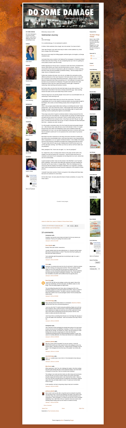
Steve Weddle (49, 245)
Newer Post (44, 408)
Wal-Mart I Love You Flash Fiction (53, 227)
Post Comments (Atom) (53, 411)
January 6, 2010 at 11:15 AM (52, 351)
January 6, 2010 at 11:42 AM (52, 361)
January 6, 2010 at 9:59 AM (52, 296)
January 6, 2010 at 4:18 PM (52, 386)
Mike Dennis (49, 366)
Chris (47, 264)
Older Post (81, 408)
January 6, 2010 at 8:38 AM (52, 259)
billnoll (62, 420)
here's (49, 358)
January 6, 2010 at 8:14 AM (52, 240)
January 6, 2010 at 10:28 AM (52, 321)
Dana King (48, 280)
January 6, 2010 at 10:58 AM (52, 337)
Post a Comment (48, 405)
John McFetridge (50, 300)
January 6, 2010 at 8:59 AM (52, 275)
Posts (93, 56)
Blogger (72, 420)
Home (63, 408)
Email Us (92, 65)
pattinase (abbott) (50, 341)
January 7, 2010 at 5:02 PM (52, 402)
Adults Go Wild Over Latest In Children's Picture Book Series (57, 221)
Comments (94, 58)
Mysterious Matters (76, 302)
